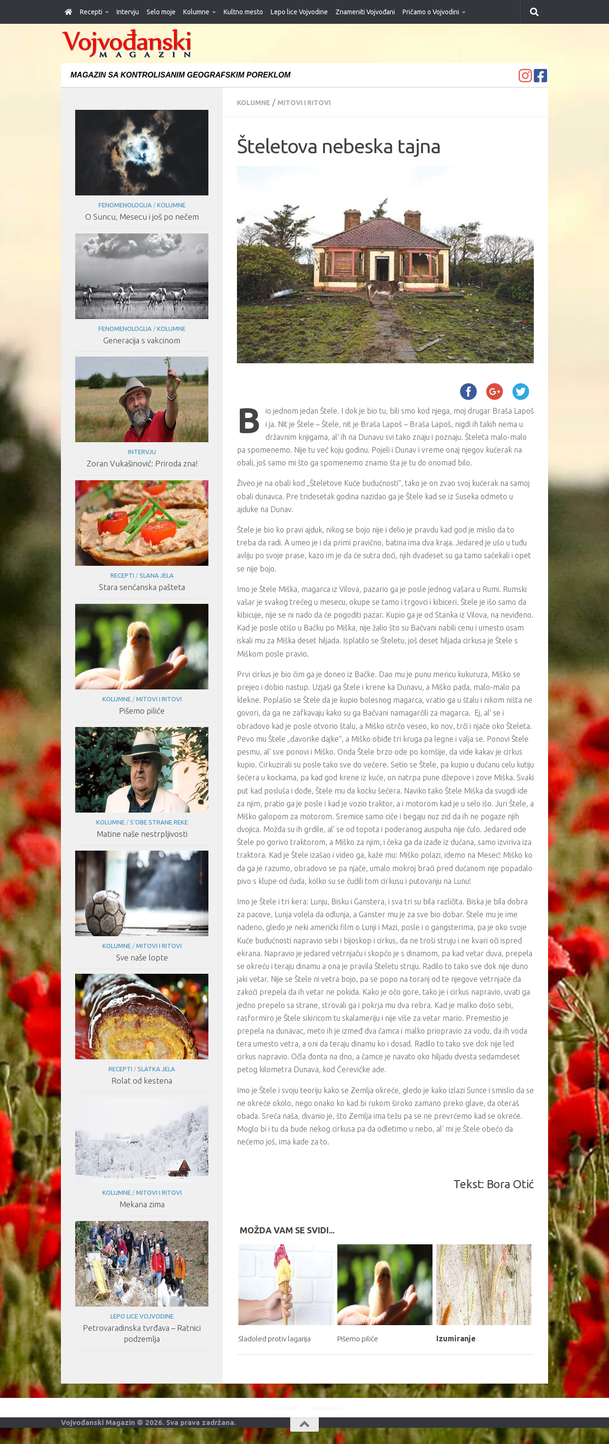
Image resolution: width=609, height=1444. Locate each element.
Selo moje (161, 12)
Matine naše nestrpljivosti (141, 833)
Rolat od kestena (141, 1080)
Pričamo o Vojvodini (431, 12)
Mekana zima (141, 1204)
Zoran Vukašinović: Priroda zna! (141, 463)
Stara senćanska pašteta (141, 586)
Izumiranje (456, 1338)
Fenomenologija (124, 205)
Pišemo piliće (362, 1338)
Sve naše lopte (141, 957)
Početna (278, 1419)
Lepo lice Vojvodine (299, 12)
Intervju (128, 12)
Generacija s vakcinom (141, 340)
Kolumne (196, 12)
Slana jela (156, 575)
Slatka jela (156, 1069)
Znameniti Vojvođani (365, 12)
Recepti (91, 12)
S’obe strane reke (158, 822)
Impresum (328, 1419)
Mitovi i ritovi (312, 102)
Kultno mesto (243, 12)
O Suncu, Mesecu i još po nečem (141, 216)
